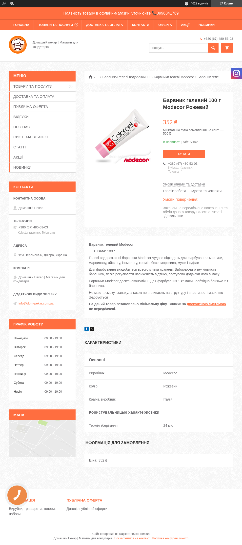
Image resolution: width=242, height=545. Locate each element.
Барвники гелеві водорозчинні (126, 77)
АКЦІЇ (185, 25)
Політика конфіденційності (170, 538)
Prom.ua (144, 534)
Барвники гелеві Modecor (174, 77)
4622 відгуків (199, 3)
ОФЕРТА (165, 25)
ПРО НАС (21, 127)
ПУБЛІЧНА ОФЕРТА (30, 106)
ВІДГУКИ (21, 117)
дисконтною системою (206, 304)
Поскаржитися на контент (131, 538)
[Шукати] (213, 48)
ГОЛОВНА (21, 25)
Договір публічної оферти (87, 509)
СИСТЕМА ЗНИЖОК (30, 137)
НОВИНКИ (207, 25)
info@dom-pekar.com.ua (36, 303)
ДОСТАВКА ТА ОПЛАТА (104, 25)
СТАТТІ (19, 147)
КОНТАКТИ (140, 25)
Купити (184, 154)
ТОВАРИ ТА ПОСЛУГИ (55, 25)
